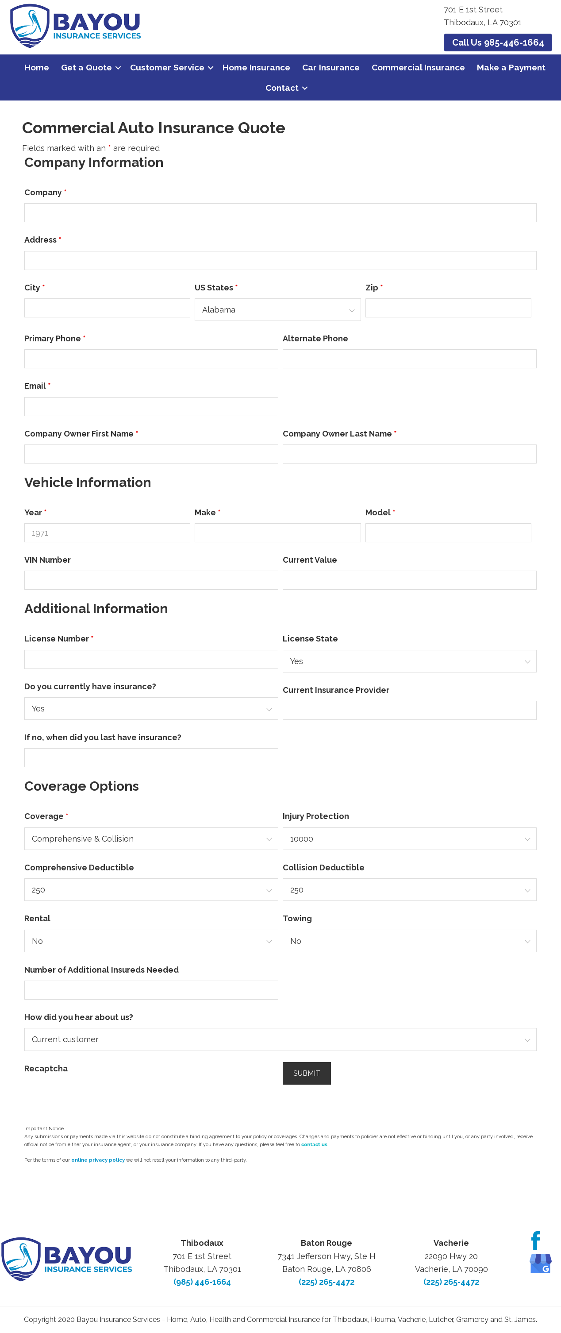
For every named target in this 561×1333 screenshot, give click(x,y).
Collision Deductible (324, 867)
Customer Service (167, 67)
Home (36, 67)
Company (45, 192)
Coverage (46, 816)
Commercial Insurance (418, 67)
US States (216, 287)
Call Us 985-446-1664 (498, 42)
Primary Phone (55, 338)
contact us (314, 1145)
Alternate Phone (315, 338)
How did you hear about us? (78, 1017)
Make (208, 512)
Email (37, 385)
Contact (282, 88)
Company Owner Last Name (340, 433)
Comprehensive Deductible (79, 867)
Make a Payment (511, 67)
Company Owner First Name (81, 433)
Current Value (310, 559)
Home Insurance (256, 67)
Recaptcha (46, 1068)
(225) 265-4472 (326, 1282)
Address (42, 239)
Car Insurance (331, 67)
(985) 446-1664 (202, 1282)
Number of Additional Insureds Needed (101, 969)
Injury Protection (316, 816)
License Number (59, 638)
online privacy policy (98, 1160)
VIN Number (47, 559)
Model (380, 512)
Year (35, 512)
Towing (297, 918)
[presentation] (91, 1096)
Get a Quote (86, 67)
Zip (374, 287)
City (34, 287)
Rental (37, 918)
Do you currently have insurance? (90, 686)
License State (310, 638)
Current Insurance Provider (336, 690)
